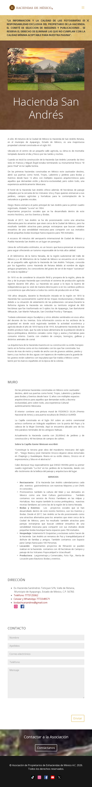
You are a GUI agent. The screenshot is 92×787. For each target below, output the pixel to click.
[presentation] (46, 706)
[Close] (88, 20)
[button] (13, 69)
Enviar (77, 718)
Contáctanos (46, 748)
